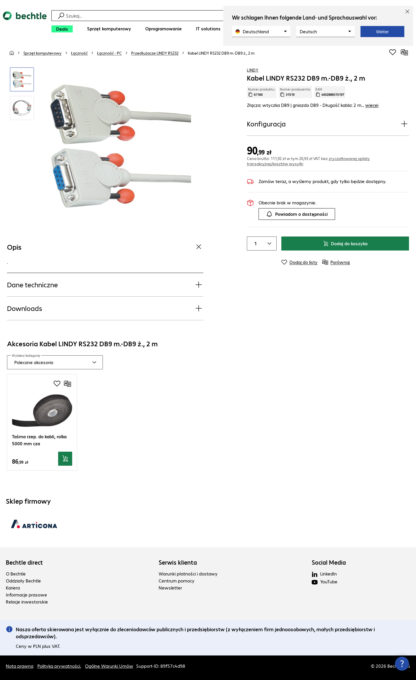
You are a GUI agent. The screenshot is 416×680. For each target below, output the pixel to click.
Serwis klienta (178, 562)
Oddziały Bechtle (23, 581)
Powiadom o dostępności (297, 214)
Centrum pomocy (177, 581)
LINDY (253, 69)
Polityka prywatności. (59, 666)
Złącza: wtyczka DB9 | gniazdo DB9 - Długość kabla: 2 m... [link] (312, 105)
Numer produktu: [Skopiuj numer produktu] (261, 92)
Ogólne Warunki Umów (109, 666)
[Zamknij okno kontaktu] (402, 664)
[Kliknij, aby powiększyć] (22, 79)
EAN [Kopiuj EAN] (330, 92)
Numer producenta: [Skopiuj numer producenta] (295, 92)
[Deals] (62, 28)
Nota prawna (19, 666)
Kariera (13, 588)
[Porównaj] (404, 52)
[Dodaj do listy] (299, 262)
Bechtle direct (24, 562)
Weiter (382, 31)
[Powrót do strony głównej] (25, 23)
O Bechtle (16, 574)
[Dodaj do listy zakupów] (392, 52)
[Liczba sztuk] (254, 243)
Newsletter (170, 588)
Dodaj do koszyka (345, 243)
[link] (221, 53)
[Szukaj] (212, 16)
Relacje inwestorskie (27, 602)
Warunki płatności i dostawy (188, 574)
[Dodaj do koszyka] (65, 459)
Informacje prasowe (26, 595)
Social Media (329, 562)
